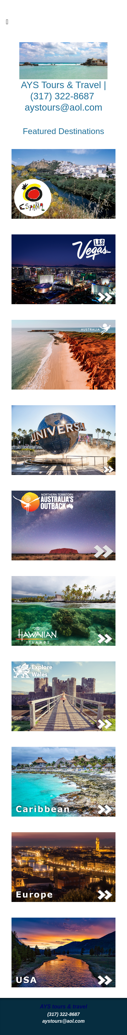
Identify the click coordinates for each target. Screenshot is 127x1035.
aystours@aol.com (63, 107)
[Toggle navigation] (7, 23)
